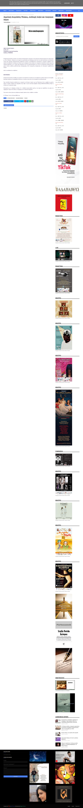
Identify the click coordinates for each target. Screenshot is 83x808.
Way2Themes (13, 806)
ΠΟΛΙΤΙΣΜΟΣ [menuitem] (11, 10)
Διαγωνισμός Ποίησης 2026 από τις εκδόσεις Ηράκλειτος (69, 738)
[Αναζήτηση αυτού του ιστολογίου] (64, 36)
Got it (72, 3)
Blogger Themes (23, 806)
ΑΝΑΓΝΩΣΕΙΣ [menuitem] (61, 10)
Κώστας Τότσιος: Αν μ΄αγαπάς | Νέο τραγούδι (69, 732)
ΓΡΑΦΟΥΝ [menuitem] (54, 10)
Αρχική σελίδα (6, 14)
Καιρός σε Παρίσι (58, 84)
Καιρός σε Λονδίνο (59, 74)
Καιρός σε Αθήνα (58, 112)
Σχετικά (73, 806)
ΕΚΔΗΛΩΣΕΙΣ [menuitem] (18, 10)
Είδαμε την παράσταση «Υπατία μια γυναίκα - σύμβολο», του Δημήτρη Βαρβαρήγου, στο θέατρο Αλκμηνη (69, 744)
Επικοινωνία (77, 806)
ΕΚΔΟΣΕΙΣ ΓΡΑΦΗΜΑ (19, 98)
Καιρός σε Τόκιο (58, 103)
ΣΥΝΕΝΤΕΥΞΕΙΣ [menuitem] (33, 10)
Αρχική (69, 806)
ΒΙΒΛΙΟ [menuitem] (5, 10)
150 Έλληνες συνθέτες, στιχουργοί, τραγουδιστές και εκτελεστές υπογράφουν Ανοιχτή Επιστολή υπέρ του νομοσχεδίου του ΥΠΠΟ (70, 727)
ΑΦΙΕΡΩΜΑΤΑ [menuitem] (40, 10)
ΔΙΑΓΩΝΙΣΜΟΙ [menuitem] (48, 10)
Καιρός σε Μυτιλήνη (59, 122)
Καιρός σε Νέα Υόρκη (59, 93)
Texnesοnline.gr (7, 22)
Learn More (67, 3)
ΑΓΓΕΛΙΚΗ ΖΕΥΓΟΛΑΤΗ (11, 98)
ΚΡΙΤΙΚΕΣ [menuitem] (25, 10)
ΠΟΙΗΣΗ (10, 14)
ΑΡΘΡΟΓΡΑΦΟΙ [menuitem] (69, 10)
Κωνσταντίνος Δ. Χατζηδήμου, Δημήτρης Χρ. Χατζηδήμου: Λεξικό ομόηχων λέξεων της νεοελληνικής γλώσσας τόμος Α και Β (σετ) (69, 721)
